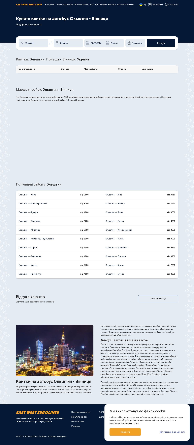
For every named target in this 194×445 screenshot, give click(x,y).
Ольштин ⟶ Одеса (115, 221)
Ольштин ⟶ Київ (114, 195)
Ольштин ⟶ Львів (27, 195)
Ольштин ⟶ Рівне (114, 212)
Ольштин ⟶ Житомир (29, 230)
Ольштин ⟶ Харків (28, 265)
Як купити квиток (81, 5)
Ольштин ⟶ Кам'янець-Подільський (36, 239)
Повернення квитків (65, 5)
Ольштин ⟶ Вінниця (115, 203)
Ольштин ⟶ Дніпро (28, 212)
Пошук (161, 43)
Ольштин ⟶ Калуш (115, 265)
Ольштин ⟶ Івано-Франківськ (33, 203)
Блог (92, 5)
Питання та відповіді (125, 5)
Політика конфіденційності (172, 432)
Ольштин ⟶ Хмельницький (119, 230)
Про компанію (101, 5)
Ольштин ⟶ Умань (115, 239)
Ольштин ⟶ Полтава (116, 256)
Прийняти (125, 432)
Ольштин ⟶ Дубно (115, 274)
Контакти (112, 5)
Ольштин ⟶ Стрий (28, 247)
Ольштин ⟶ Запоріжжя (30, 256)
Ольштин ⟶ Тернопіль (30, 221)
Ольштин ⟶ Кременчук (30, 274)
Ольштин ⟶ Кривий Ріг (117, 247)
